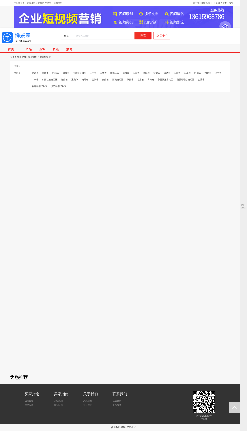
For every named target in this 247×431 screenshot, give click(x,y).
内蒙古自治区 (79, 73)
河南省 (197, 73)
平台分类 (117, 405)
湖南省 (218, 73)
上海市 (126, 73)
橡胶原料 (32, 57)
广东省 (35, 79)
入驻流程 (58, 400)
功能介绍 (29, 400)
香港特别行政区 (39, 86)
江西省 (177, 73)
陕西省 (130, 79)
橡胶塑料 (21, 57)
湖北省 (208, 73)
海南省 (64, 79)
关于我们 (197, 3)
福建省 (167, 73)
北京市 (35, 73)
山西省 (66, 73)
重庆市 (74, 79)
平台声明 (87, 405)
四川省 (85, 79)
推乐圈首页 (19, 3)
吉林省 (103, 73)
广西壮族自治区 (49, 79)
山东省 (187, 73)
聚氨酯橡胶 (45, 57)
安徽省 (156, 73)
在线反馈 (117, 400)
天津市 (45, 73)
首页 (12, 57)
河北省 (55, 73)
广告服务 (218, 3)
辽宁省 (93, 73)
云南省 (105, 79)
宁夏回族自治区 (165, 79)
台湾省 (201, 79)
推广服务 (228, 3)
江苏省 (136, 73)
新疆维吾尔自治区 (185, 79)
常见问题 (29, 405)
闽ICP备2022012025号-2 (123, 427)
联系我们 (207, 3)
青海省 (150, 79)
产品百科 (87, 400)
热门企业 (243, 206)
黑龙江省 (114, 73)
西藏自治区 (117, 79)
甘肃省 (140, 79)
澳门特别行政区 (58, 86)
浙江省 (146, 73)
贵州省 (95, 79)
